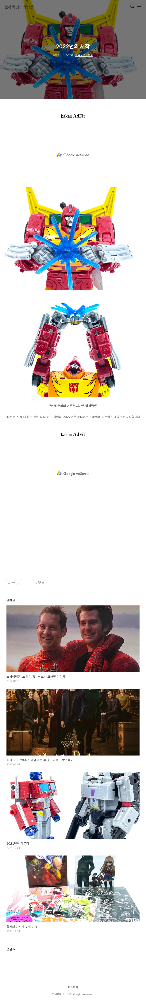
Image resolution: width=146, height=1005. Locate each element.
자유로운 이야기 (84, 55)
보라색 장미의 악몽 (19, 7)
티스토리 (73, 987)
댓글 (10, 949)
